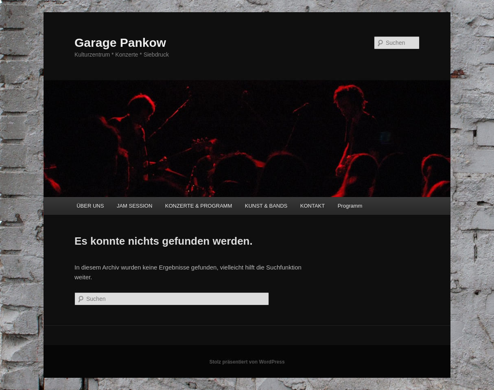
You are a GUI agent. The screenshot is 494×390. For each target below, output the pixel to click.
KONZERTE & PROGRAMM (198, 206)
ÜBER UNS (90, 206)
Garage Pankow (120, 42)
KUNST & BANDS (266, 206)
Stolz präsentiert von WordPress (246, 362)
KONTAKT (312, 206)
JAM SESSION (134, 206)
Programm (350, 206)
